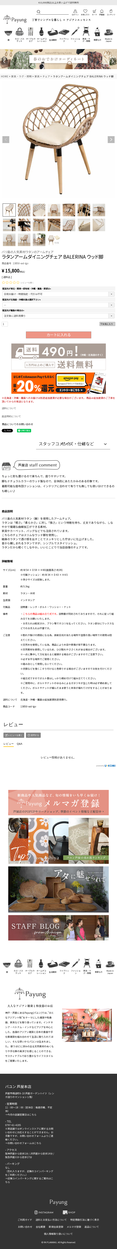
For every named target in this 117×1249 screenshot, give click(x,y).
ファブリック (64, 39)
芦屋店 (101, 12)
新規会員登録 (56, 1226)
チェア (46, 76)
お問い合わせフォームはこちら (24, 1143)
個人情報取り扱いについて (58, 1233)
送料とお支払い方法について (51, 1219)
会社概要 (40, 1226)
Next (112, 61)
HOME (4, 76)
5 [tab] (62, 72)
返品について (92, 1226)
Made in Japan (108, 39)
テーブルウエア (30, 39)
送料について (9, 408)
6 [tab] (65, 72)
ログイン (75, 12)
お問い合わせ (25, 1226)
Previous (4, 61)
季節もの (97, 39)
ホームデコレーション (42, 39)
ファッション (75, 39)
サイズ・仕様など (77, 444)
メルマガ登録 (74, 1226)
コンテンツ (111, 12)
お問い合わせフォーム (32, 1136)
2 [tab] (55, 72)
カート (94, 12)
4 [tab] (60, 72)
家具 (37, 76)
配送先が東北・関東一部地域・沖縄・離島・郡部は (27, 288)
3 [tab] (57, 72)
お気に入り (85, 12)
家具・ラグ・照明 (86, 39)
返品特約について (11, 416)
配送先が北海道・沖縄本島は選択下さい (22, 299)
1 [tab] (53, 72)
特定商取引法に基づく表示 (84, 1219)
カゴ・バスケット (19, 39)
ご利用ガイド (25, 1219)
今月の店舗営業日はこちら (22, 1114)
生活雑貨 (53, 39)
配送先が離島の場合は (13, 310)
